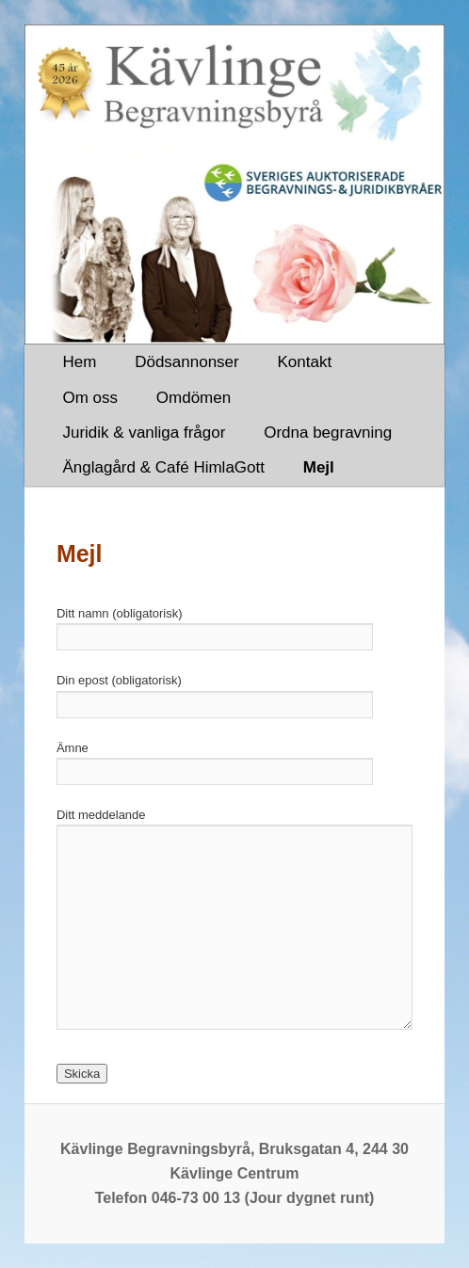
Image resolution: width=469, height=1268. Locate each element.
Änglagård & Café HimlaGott (163, 467)
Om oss (90, 398)
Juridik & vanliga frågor (143, 432)
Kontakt (305, 362)
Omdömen (193, 398)
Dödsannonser (187, 362)
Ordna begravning (328, 432)
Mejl (318, 467)
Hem (79, 362)
